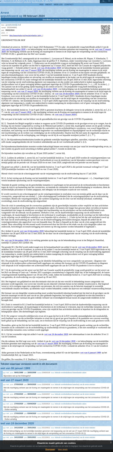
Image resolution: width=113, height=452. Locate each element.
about (48, 4)
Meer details (63, 449)
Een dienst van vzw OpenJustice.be (57, 19)
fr (109, 1)
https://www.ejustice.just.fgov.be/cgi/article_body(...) (26, 35)
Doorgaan (50, 449)
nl (103, 1)
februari (32, 15)
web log (58, 4)
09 (24, 15)
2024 (41, 15)
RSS (41, 4)
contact (69, 4)
